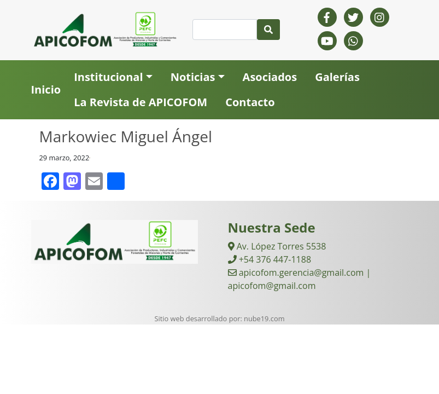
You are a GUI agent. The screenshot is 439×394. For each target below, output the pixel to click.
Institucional (108, 76)
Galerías (337, 76)
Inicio (46, 89)
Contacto (249, 102)
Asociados (270, 76)
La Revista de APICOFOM (140, 102)
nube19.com (264, 318)
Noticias (193, 76)
